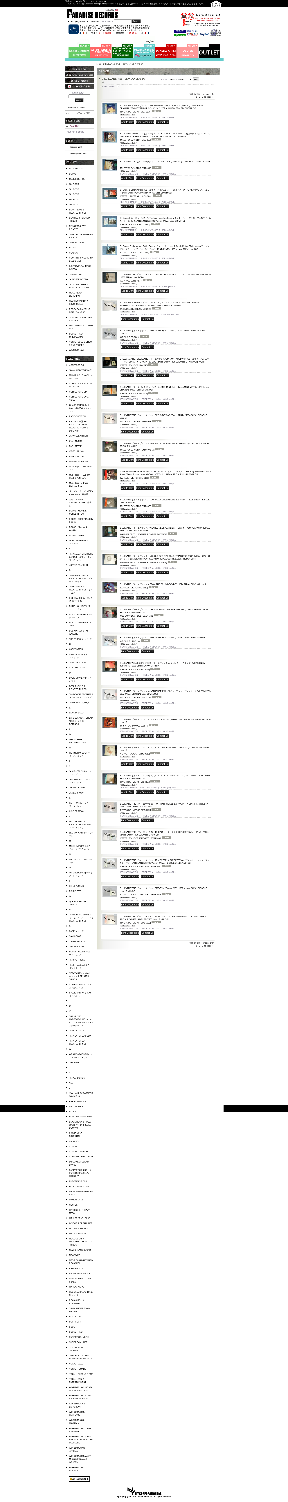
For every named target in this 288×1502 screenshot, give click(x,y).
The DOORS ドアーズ (79, 702)
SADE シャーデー (77, 931)
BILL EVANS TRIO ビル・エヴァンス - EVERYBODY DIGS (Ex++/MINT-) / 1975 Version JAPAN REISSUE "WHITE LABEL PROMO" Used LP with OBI (163, 919)
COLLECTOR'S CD (78, 392)
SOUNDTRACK (76, 1332)
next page (209, 97)
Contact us (94, 21)
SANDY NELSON (77, 941)
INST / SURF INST (77, 1233)
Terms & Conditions (76, 107)
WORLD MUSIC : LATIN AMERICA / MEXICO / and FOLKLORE (81, 1439)
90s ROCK (74, 199)
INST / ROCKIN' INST (79, 1228)
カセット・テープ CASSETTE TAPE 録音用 (80, 502)
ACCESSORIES (76, 169)
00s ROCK (74, 204)
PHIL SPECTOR (76, 886)
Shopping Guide (78, 21)
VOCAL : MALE (76, 1364)
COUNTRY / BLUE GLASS (81, 1156)
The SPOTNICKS (77, 960)
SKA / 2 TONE (75, 1316)
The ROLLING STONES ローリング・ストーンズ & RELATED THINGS (81, 918)
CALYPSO (74, 1141)
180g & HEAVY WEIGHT (80, 370)
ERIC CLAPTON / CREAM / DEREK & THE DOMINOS (81, 721)
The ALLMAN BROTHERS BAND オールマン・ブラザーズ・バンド (81, 557)
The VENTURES (76, 242)
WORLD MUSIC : (77, 350)
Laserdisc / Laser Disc (79, 461)
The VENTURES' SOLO (80, 1036)
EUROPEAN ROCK (78, 1181)
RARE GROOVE (76, 1287)
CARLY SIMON (76, 649)
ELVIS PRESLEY (77, 713)
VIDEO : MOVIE (76, 456)
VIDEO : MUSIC (76, 451)
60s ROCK (74, 184)
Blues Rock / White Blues (80, 1117)
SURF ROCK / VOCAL (79, 1337)
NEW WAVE (74, 1255)
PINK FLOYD (75, 891)
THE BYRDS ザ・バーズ (80, 639)
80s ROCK (74, 194)
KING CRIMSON (76, 811)
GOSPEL (73, 1205)
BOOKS (72, 174)
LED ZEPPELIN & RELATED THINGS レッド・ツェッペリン (80, 824)
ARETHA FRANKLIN (78, 565)
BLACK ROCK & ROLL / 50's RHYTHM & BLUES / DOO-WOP (80, 1125)
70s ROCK (74, 189)
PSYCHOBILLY (76, 1268)
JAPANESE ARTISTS (79, 436)
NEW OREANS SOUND (80, 1250)
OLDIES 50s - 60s (77, 179)
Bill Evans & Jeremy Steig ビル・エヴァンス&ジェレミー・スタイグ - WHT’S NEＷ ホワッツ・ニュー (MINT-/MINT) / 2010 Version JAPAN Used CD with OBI (164, 193)
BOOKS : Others (76, 535)
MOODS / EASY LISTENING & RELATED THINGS (80, 1242)
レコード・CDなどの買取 (79, 113)
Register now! (76, 147)
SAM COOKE (75, 936)
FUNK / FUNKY (76, 1200)
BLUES (72, 248)
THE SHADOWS (76, 946)
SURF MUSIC (75, 274)
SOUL (72, 1327)
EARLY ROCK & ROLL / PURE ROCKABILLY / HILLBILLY (80, 1173)
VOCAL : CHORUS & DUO (81, 1374)
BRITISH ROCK (76, 1106)
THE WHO (74, 1062)
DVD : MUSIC (75, 441)
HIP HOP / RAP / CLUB (79, 1218)
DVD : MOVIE (75, 446)
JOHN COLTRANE (77, 788)
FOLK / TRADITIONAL (79, 1186)
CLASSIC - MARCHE (79, 1151)
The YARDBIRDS (77, 1078)
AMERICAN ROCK (77, 1101)
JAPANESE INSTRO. (78, 279)
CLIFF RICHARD (77, 667)
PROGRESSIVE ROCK (79, 1273)
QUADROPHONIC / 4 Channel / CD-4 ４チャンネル (80, 408)
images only (208, 94)
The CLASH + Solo (77, 663)
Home (98, 64)
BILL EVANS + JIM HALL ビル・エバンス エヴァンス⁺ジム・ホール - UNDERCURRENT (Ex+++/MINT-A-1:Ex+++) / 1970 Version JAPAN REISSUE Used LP (159, 305)
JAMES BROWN (76, 793)
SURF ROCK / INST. (78, 1342)
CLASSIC (73, 253)
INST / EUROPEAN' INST (80, 1223)
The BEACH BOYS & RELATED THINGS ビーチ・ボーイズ (81, 578)
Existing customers (78, 153)
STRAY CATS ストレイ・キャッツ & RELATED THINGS (80, 976)
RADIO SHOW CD (77, 416)
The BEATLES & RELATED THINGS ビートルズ (81, 589)
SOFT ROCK (75, 1322)
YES (71, 1083)
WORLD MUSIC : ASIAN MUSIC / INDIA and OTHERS (80, 1459)
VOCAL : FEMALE (77, 1369)
